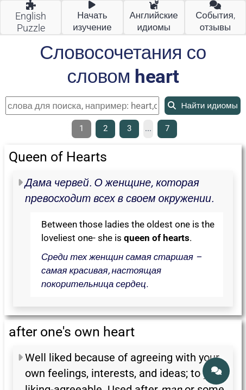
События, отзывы (215, 16)
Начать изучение (92, 16)
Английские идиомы (154, 16)
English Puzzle (30, 17)
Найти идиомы (202, 105)
